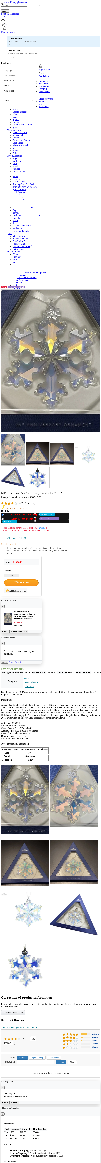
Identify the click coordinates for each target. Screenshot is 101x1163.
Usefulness (54, 1058)
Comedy (16, 122)
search (5, 11)
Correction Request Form (13, 1013)
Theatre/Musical (20, 145)
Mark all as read (8, 32)
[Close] (3, 606)
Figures (16, 179)
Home (6, 100)
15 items (95, 1034)
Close (4, 662)
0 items (95, 1047)
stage (15, 117)
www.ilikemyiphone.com (15, 2)
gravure (16, 127)
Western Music (20, 135)
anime (41, 101)
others (15, 114)
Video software (46, 99)
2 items (95, 1040)
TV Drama (44, 106)
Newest (22, 1058)
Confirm (14, 1102)
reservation (8, 80)
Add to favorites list (16, 590)
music (15, 109)
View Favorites (16, 662)
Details (42, 528)
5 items (95, 1037)
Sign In (4, 16)
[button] (50, 28)
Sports (16, 119)
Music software (14, 130)
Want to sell (8, 91)
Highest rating (37, 1058)
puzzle (16, 166)
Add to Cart (21, 583)
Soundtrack (18, 143)
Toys (15, 158)
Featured (7, 85)
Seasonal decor (31, 682)
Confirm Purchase (19, 631)
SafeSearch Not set (10, 14)
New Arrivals (9, 75)
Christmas (29, 686)
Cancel (5, 631)
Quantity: (8, 1093)
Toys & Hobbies (14, 156)
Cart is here (44, 76)
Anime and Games (21, 140)
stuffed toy (18, 161)
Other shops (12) (17, 538)
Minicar (16, 168)
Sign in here (44, 69)
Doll (15, 163)
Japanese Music (20, 132)
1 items (95, 1044)
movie (41, 104)
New (30, 514)
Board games (19, 171)
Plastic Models (19, 181)
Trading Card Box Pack (23, 184)
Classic (16, 137)
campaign (7, 70)
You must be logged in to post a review (19, 1027)
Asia (15, 153)
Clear (72, 1062)
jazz (14, 148)
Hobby (16, 176)
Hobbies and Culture (22, 124)
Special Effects (20, 112)
